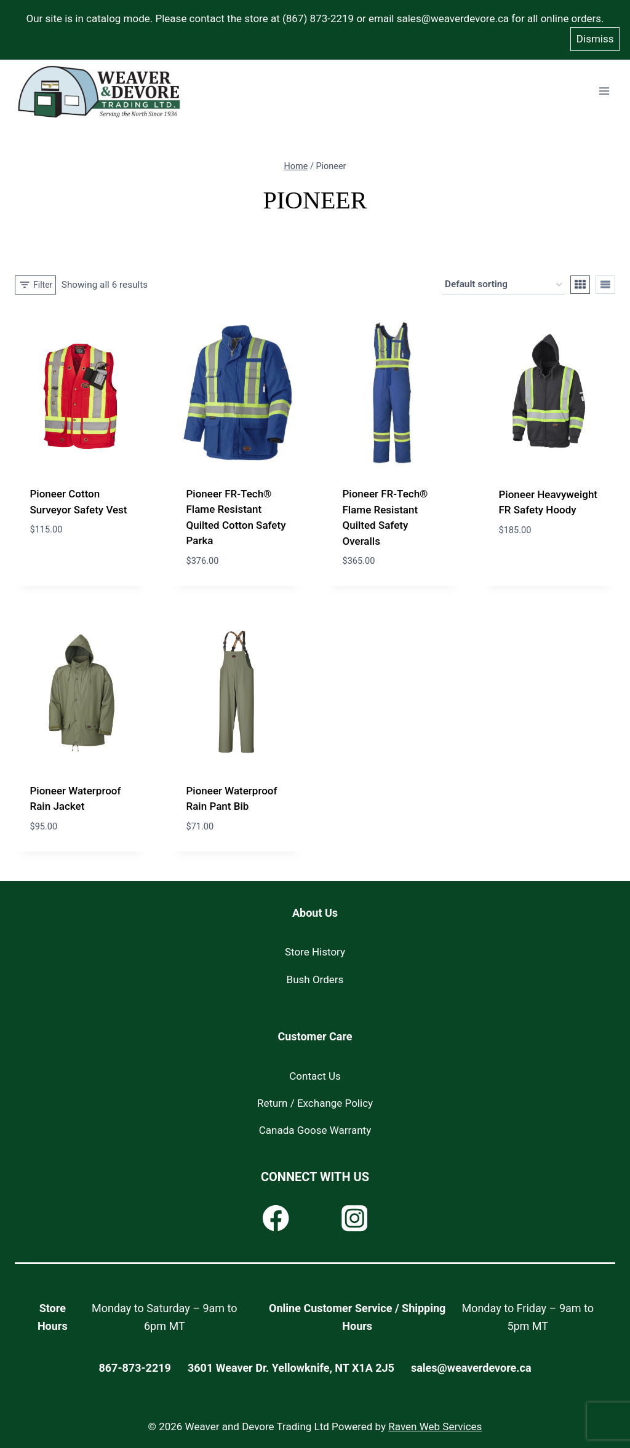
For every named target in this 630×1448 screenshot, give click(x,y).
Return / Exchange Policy (315, 1099)
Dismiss (595, 36)
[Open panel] (35, 281)
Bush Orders (315, 975)
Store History (315, 948)
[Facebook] (276, 1215)
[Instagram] (354, 1215)
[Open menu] (603, 87)
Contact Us (314, 1072)
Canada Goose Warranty (315, 1126)
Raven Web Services (435, 1423)
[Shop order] (503, 281)
